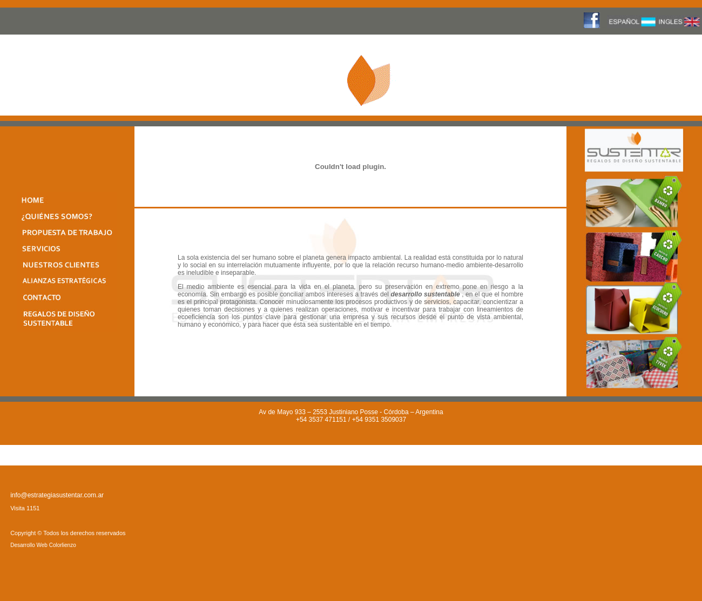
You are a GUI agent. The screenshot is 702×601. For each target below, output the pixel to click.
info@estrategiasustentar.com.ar (57, 495)
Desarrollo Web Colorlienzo (43, 545)
